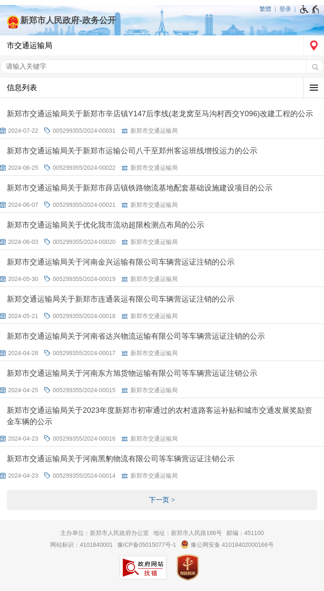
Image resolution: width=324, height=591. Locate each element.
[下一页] (162, 500)
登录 (285, 8)
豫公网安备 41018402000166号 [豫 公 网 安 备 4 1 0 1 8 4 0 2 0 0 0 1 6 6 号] (227, 544)
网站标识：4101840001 (81, 544)
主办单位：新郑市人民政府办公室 (104, 532)
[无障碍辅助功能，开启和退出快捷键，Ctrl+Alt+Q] (310, 9)
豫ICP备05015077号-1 (146, 544)
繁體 (265, 8)
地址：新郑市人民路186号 (187, 532)
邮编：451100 (245, 532)
